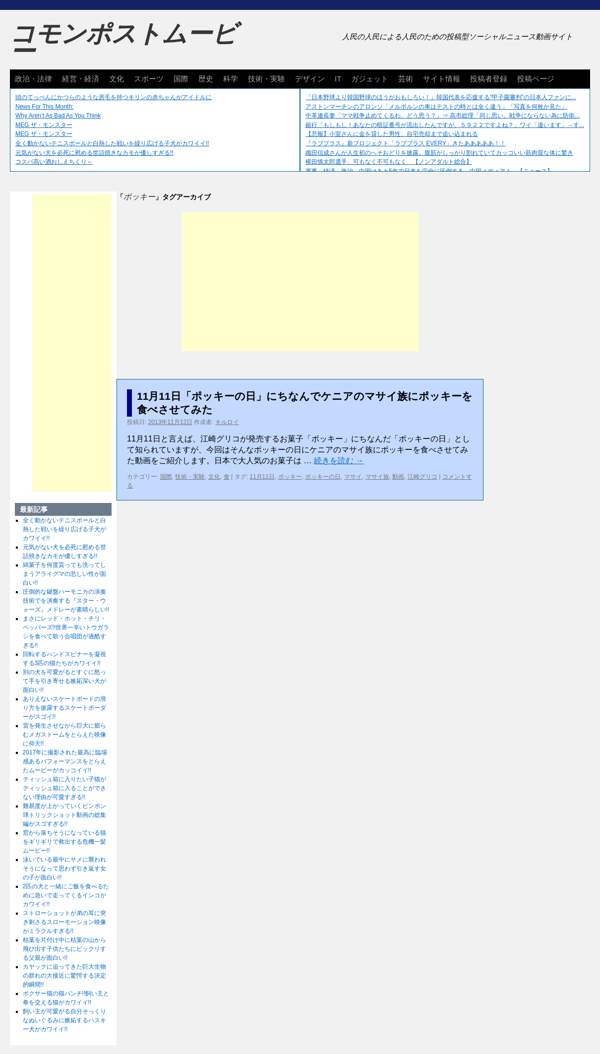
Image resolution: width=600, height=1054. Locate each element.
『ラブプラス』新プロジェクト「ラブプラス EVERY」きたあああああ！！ (405, 143)
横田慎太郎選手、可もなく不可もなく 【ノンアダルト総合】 (388, 161)
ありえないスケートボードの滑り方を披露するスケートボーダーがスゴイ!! (64, 707)
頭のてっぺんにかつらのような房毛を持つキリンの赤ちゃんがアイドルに (113, 97)
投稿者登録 (488, 78)
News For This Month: (44, 106)
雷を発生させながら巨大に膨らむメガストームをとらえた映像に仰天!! (64, 734)
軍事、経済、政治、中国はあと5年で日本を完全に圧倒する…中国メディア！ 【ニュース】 (429, 171)
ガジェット (369, 78)
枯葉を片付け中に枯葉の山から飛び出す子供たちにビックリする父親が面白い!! (64, 948)
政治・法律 (33, 78)
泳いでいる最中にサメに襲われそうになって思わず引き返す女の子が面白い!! (64, 868)
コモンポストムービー (123, 42)
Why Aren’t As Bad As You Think (58, 115)
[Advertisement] (300, 281)
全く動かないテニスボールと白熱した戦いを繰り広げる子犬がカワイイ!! (112, 143)
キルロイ (227, 422)
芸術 (405, 78)
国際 (181, 78)
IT (338, 78)
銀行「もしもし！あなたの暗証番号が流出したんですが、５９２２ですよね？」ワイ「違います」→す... (444, 125)
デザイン (310, 78)
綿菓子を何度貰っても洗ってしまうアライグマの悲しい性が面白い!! (64, 573)
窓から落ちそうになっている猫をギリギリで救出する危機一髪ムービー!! (64, 841)
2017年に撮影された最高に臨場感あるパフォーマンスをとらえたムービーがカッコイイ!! (65, 761)
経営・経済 (80, 78)
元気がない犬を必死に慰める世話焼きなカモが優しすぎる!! (94, 152)
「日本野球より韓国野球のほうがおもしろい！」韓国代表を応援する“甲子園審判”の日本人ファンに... (440, 97)
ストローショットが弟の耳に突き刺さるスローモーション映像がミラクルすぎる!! (64, 922)
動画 (398, 476)
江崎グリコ (422, 476)
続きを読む (338, 460)
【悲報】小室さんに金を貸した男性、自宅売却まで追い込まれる (391, 133)
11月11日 (262, 476)
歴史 (205, 78)
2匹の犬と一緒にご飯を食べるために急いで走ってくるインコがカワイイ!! (66, 895)
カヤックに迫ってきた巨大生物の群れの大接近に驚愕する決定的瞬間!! (64, 975)
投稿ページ (535, 78)
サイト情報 (441, 78)
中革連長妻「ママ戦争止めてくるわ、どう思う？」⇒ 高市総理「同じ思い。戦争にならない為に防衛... (442, 115)
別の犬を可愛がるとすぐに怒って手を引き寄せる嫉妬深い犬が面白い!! (64, 681)
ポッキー (290, 476)
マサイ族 (377, 476)
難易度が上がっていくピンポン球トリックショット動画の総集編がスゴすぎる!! (64, 815)
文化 (116, 78)
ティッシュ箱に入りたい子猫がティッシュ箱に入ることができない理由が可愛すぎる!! (64, 788)
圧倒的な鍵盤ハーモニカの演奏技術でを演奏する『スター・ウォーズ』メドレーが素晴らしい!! (66, 600)
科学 (230, 78)
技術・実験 (266, 78)
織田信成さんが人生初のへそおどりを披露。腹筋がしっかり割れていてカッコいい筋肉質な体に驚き (439, 152)
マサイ (353, 476)
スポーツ (149, 78)
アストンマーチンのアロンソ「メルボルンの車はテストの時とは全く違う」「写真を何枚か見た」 (436, 106)
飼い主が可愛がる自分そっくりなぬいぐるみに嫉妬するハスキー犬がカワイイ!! (64, 1020)
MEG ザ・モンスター (43, 125)
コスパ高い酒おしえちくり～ (54, 161)
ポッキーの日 (323, 476)
